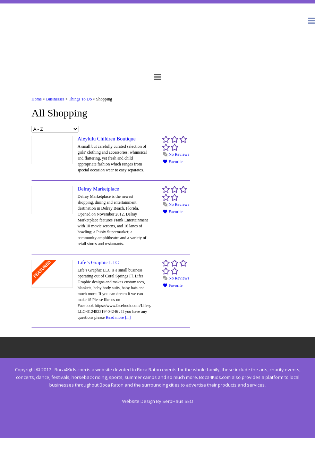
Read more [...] (118, 317)
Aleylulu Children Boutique (106, 138)
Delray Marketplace (98, 189)
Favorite (172, 161)
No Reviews (175, 154)
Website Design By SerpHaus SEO (157, 401)
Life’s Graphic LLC (98, 262)
